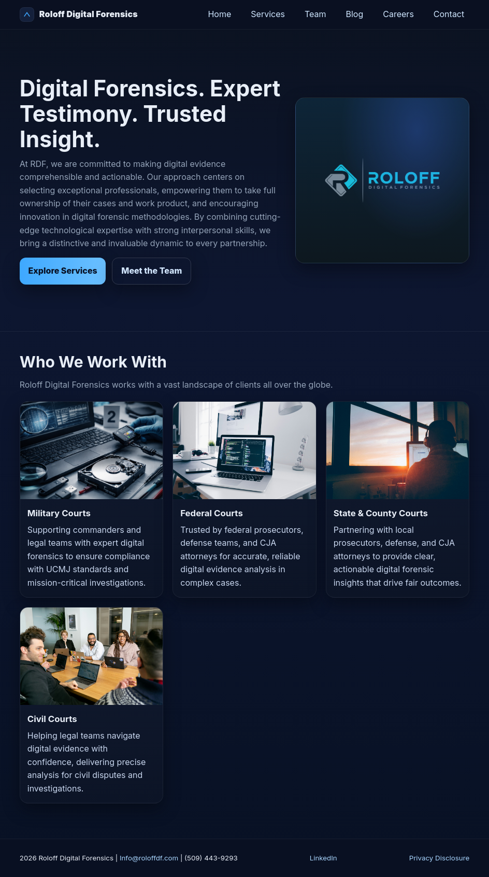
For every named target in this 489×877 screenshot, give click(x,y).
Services (268, 14)
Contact (449, 14)
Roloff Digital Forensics (79, 14)
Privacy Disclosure (439, 858)
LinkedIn (323, 858)
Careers (398, 14)
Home (219, 14)
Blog (355, 14)
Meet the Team (151, 270)
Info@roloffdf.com (149, 858)
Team (315, 14)
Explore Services (62, 270)
